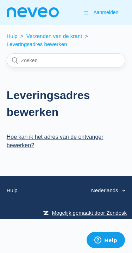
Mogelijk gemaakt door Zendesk (89, 213)
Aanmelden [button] (105, 12)
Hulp (12, 36)
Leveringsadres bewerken (37, 44)
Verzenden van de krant (54, 36)
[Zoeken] (66, 60)
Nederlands (105, 190)
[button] (86, 13)
